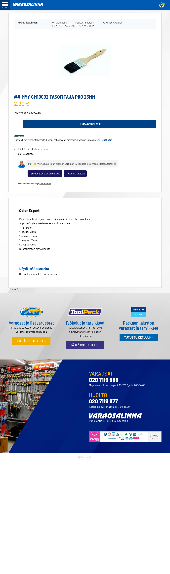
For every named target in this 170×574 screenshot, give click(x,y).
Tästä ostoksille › (31, 341)
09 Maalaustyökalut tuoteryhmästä (39, 273)
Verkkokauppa (59, 22)
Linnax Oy (14, 289)
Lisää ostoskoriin (90, 124)
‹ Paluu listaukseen (28, 22)
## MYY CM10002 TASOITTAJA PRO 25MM (73, 25)
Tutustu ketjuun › (138, 337)
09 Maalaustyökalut (112, 22)
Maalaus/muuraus (84, 22)
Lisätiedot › (108, 140)
